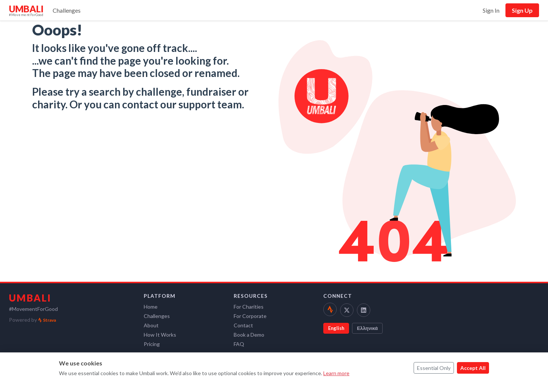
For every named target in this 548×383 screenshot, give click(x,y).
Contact (243, 325)
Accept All (473, 368)
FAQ (239, 344)
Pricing (152, 344)
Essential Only (434, 368)
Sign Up (522, 10)
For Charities (249, 306)
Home (151, 306)
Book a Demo (249, 334)
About (151, 325)
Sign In (491, 10)
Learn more (336, 373)
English (336, 328)
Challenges (67, 10)
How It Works (160, 334)
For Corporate (250, 316)
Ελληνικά (367, 328)
